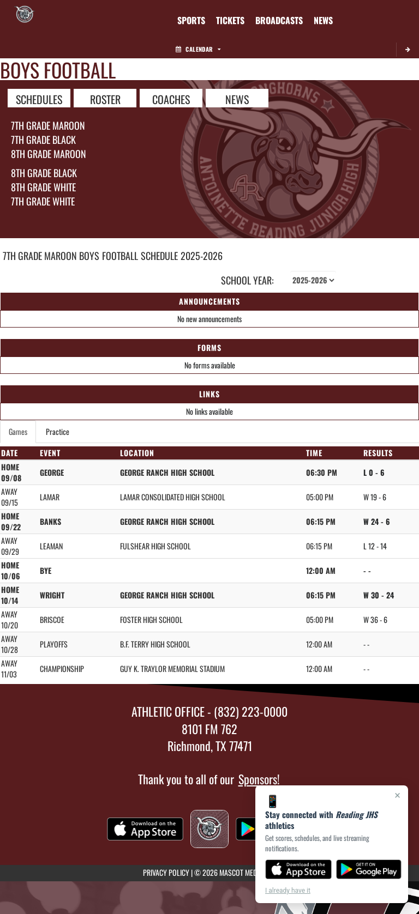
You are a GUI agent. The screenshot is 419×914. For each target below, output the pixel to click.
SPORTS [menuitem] (191, 20)
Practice (57, 431)
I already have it (287, 890)
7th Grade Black (43, 139)
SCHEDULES (39, 98)
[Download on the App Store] (298, 869)
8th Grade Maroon (48, 154)
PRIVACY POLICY (166, 872)
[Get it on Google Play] (369, 869)
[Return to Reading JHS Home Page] (24, 13)
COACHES (171, 98)
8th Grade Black (44, 173)
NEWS (237, 98)
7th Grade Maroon (48, 125)
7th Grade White (43, 201)
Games (18, 431)
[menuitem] (230, 20)
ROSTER (105, 98)
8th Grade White (43, 187)
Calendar (198, 49)
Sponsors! (259, 779)
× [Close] (397, 795)
